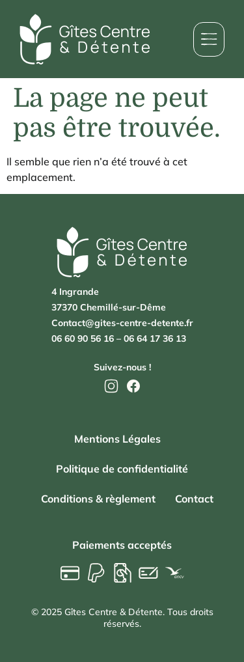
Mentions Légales (117, 438)
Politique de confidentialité (122, 468)
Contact (194, 498)
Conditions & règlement (98, 498)
